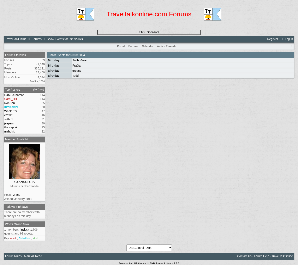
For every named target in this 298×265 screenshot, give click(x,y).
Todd (75, 75)
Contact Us (244, 256)
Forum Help (261, 256)
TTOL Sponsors (149, 32)
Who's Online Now (17, 224)
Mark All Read (33, 256)
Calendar (148, 46)
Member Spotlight (16, 139)
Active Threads (166, 46)
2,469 (16, 194)
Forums (36, 39)
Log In (286, 39)
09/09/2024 (77, 55)
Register (270, 39)
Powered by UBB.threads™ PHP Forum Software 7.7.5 (149, 263)
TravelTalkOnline (15, 39)
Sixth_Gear (79, 60)
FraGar (77, 65)
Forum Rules (13, 256)
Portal (121, 46)
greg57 (77, 70)
